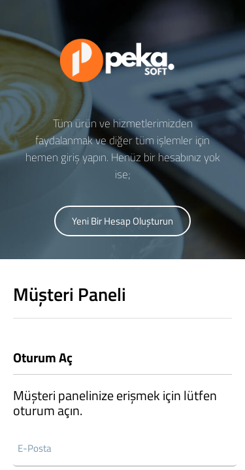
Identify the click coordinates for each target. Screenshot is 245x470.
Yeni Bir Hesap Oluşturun (122, 220)
